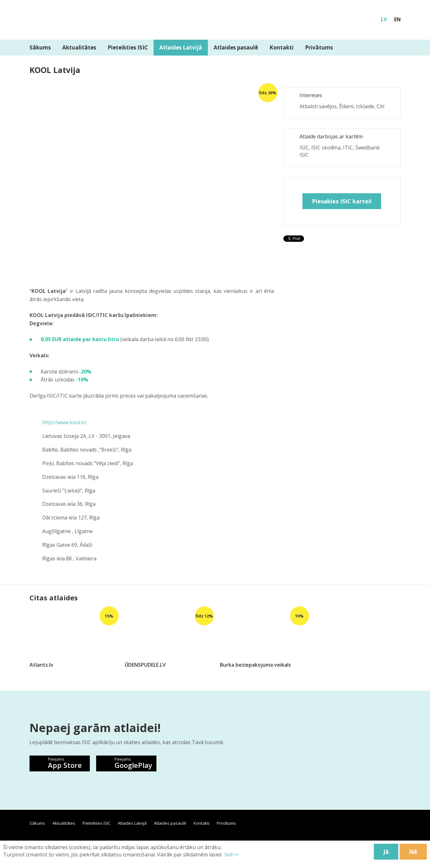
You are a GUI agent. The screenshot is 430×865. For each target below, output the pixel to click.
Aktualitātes (79, 47)
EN (397, 19)
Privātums (319, 47)
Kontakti (281, 47)
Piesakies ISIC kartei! (342, 201)
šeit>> (231, 854)
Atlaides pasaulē (236, 47)
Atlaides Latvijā (180, 47)
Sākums (40, 47)
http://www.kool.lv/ (64, 422)
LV (384, 19)
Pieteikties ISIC (128, 47)
